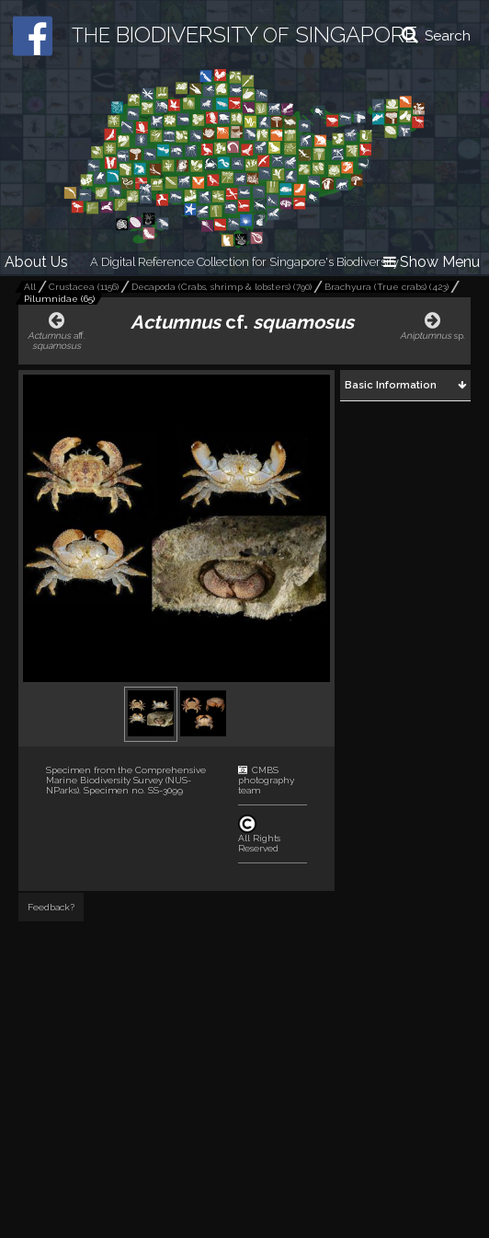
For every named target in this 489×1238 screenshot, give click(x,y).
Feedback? (51, 907)
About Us (36, 262)
